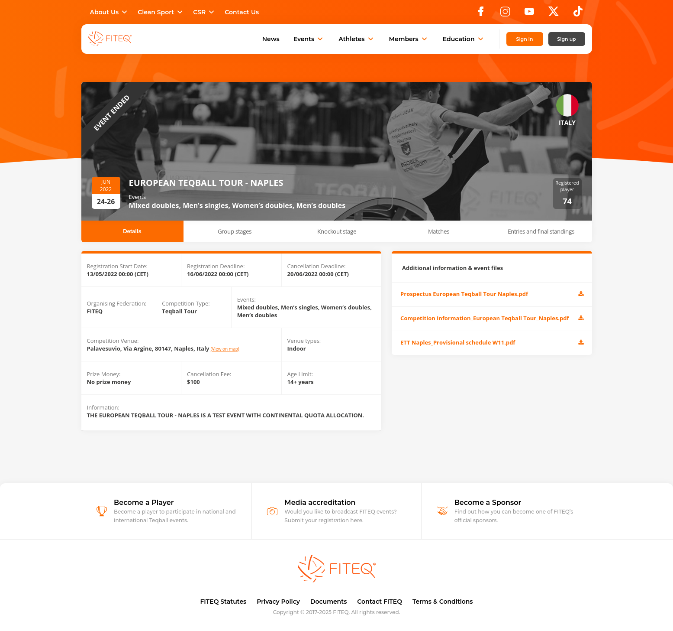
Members (409, 39)
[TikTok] (578, 14)
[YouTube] (529, 14)
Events (309, 39)
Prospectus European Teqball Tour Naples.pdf (491, 294)
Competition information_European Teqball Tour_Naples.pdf (491, 319)
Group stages (234, 231)
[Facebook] (481, 14)
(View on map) (225, 349)
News (271, 39)
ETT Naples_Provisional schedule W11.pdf (491, 343)
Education (464, 39)
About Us (109, 12)
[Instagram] (505, 14)
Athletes (356, 39)
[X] (553, 14)
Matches (438, 231)
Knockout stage (336, 231)
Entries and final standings (541, 231)
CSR (204, 12)
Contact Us (242, 12)
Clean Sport (161, 12)
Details (132, 231)
